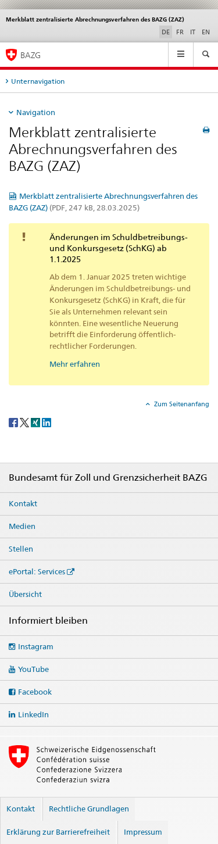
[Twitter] (25, 421)
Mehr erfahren (74, 364)
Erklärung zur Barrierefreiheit (58, 831)
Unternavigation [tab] (38, 81)
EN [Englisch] (206, 32)
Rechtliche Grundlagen (89, 808)
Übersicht (25, 594)
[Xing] (36, 421)
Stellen (21, 548)
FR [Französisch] (180, 32)
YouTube (33, 669)
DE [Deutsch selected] (166, 32)
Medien (22, 526)
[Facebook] (14, 421)
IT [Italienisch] (192, 32)
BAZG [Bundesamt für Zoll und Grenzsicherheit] (30, 55)
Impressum (143, 831)
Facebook (35, 691)
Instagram (35, 646)
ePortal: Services (37, 571)
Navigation (35, 112)
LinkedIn (33, 714)
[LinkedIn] (46, 421)
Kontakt (23, 503)
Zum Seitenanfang (180, 404)
